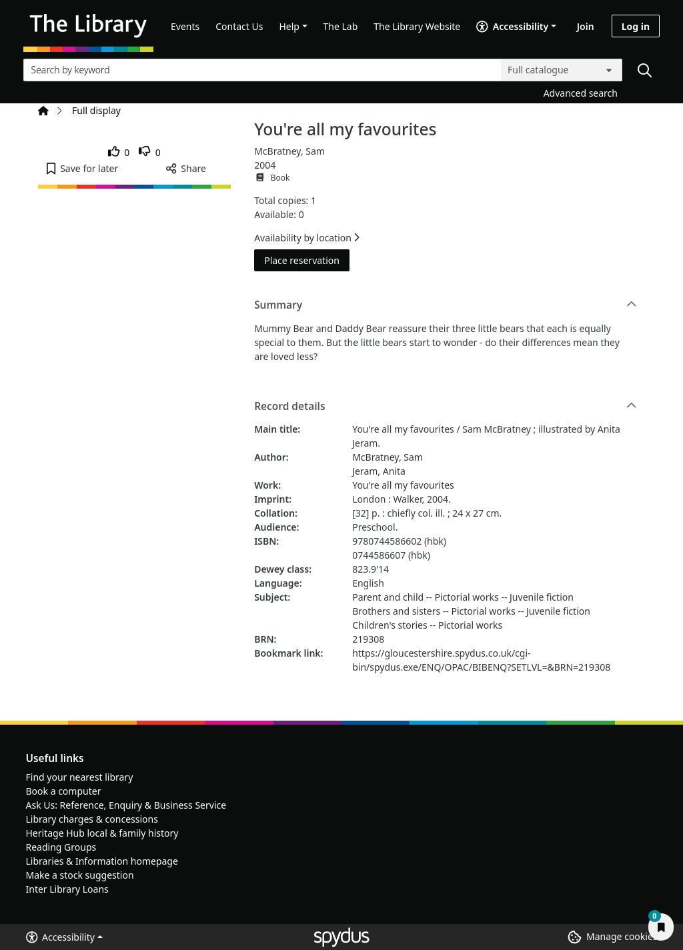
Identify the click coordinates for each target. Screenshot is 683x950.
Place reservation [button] (307, 260)
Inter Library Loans (67, 889)
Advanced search (581, 93)
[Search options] (561, 70)
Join (585, 26)
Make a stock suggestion (80, 875)
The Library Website (417, 26)
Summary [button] (445, 305)
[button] (82, 168)
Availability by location (307, 237)
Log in (636, 26)
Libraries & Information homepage (102, 861)
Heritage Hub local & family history (102, 833)
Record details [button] (445, 407)
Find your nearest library (79, 777)
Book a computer (63, 791)
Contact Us (239, 26)
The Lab (340, 26)
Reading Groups (61, 847)
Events (185, 26)
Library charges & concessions (92, 819)
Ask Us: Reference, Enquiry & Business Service (126, 805)
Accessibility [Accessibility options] (512, 26)
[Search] (644, 70)
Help (289, 26)
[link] (119, 152)
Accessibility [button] (60, 937)
